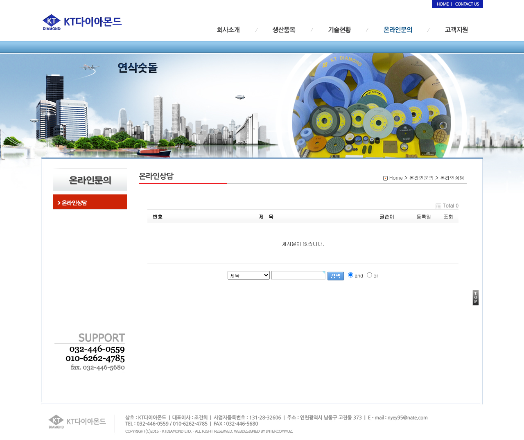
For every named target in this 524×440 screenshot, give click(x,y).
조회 (448, 216)
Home (396, 177)
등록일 (423, 216)
